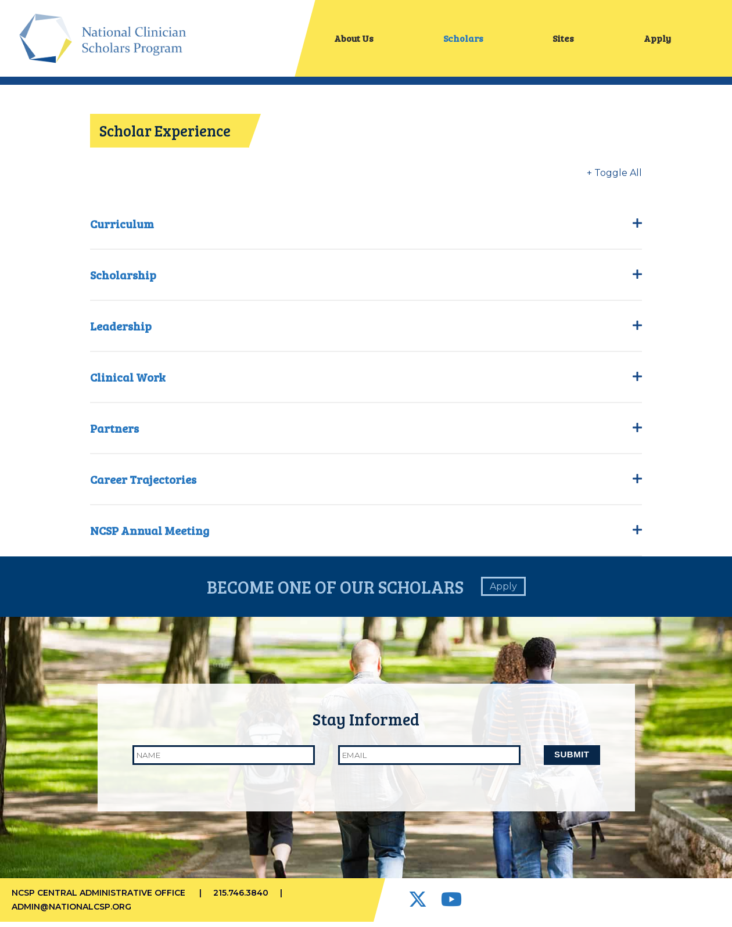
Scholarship (366, 279)
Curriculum (366, 228)
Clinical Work (366, 381)
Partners (366, 433)
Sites (563, 40)
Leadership (366, 330)
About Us (354, 40)
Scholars (463, 40)
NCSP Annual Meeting (366, 535)
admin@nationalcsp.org (71, 912)
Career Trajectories (366, 484)
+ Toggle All (614, 177)
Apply (657, 40)
